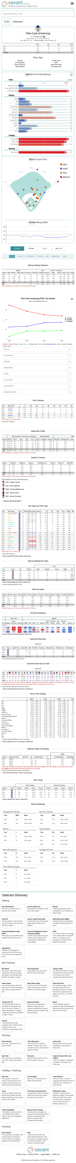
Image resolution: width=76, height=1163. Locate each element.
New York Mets (39, 40)
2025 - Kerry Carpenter (12, 486)
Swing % (4, 733)
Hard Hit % (4, 712)
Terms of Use (21, 1154)
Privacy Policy (33, 1154)
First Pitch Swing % (7, 731)
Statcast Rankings (38, 804)
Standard (31, 248)
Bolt (29, 1132)
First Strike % (5, 729)
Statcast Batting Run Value (38, 561)
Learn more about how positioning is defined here (16, 770)
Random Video (56, 60)
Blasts (55, 1002)
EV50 (54, 931)
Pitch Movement (33, 1041)
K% (2, 735)
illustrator (20, 60)
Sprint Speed (6, 1132)
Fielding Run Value (59, 1091)
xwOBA (3, 711)
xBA (3, 703)
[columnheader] (4, 271)
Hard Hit (5, 919)
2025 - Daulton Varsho (12, 482)
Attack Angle (6, 983)
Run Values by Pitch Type (38, 506)
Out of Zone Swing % (7, 726)
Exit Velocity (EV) (8, 906)
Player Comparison (20, 64)
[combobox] (38, 14)
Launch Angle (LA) (33, 906)
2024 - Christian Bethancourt (14, 489)
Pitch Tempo (38, 780)
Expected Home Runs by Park (38, 663)
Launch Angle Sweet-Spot (36, 919)
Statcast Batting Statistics (38, 265)
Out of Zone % (5, 724)
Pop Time (5, 1076)
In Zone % (4, 722)
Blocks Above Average (35, 1110)
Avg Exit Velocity (6, 714)
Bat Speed (5, 969)
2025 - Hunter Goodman (13, 496)
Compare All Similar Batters (12, 501)
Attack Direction (58, 983)
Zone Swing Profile (56, 66)
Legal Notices (46, 1154)
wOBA (3, 709)
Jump (4, 1091)
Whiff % (4, 727)
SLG (3, 705)
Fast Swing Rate (33, 969)
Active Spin (57, 1041)
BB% (3, 737)
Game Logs (58, 248)
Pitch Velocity (6, 1041)
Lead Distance (58, 1076)
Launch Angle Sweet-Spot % (9, 716)
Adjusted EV (6, 948)
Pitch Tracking (38, 400)
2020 (24, 40)
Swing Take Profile (56, 64)
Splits (45, 248)
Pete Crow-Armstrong (38, 33)
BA (2, 701)
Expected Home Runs (38, 639)
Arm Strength (32, 1076)
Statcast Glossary (15, 895)
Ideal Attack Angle (33, 983)
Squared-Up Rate (33, 1002)
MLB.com (56, 1154)
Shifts (56, 62)
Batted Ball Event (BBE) (61, 919)
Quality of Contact (38, 457)
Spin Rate (5, 1056)
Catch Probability (8, 1110)
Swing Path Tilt (7, 1002)
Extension (30, 1056)
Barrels (55, 906)
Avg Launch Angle (7, 720)
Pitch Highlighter (20, 62)
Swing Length (58, 969)
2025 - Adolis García (12, 493)
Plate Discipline (38, 589)
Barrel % (4, 718)
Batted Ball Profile (38, 431)
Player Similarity (20, 66)
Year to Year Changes (38, 694)
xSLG (3, 707)
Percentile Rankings (38, 613)
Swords (4, 1021)
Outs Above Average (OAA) (36, 1091)
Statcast (17, 248)
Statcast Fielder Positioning (38, 749)
